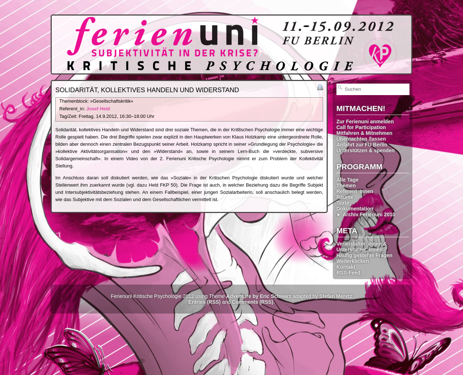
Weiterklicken (352, 261)
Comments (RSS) (252, 302)
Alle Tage (347, 180)
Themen (346, 185)
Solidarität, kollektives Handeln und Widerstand (147, 90)
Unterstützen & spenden (365, 150)
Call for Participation (361, 127)
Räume (344, 197)
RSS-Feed (348, 273)
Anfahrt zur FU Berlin (361, 145)
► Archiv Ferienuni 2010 (365, 214)
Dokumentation (354, 209)
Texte (342, 203)
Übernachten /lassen (361, 139)
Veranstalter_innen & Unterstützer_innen (361, 246)
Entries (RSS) (204, 302)
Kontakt (345, 267)
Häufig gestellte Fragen (364, 255)
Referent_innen (354, 191)
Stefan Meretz (335, 296)
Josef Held (98, 108)
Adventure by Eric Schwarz (259, 296)
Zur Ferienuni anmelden (365, 121)
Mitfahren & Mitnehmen (364, 133)
